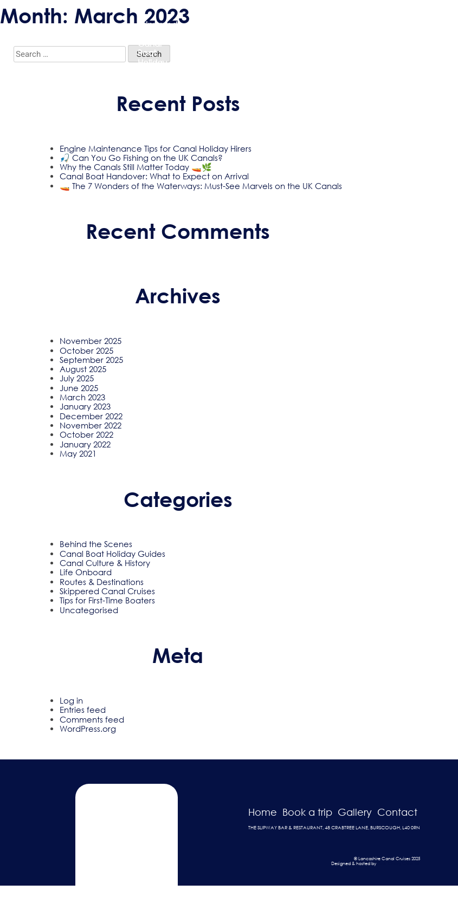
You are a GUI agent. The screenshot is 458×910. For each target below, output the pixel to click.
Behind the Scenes (96, 544)
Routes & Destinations (102, 582)
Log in (71, 700)
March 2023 (82, 397)
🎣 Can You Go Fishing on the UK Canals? (141, 157)
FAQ (327, 48)
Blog (355, 48)
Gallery (294, 48)
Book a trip (307, 812)
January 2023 (85, 406)
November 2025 (90, 341)
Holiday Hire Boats (254, 48)
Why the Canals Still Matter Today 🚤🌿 (136, 167)
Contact (391, 48)
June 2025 (79, 388)
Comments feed (92, 719)
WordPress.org (88, 728)
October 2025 (86, 350)
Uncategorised (89, 610)
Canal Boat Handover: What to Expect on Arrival (154, 176)
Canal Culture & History (105, 563)
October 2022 (86, 434)
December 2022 (91, 416)
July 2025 (77, 378)
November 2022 (90, 425)
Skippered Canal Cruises (107, 591)
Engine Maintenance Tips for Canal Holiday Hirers (155, 148)
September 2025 (91, 360)
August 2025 (83, 369)
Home (262, 812)
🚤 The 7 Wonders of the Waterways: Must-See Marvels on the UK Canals (201, 186)
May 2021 (78, 453)
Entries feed (83, 709)
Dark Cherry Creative (398, 863)
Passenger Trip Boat (208, 47)
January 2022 (85, 444)
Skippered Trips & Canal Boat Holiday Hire (157, 48)
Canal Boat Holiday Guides (112, 553)
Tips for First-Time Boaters (107, 600)
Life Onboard (86, 572)
